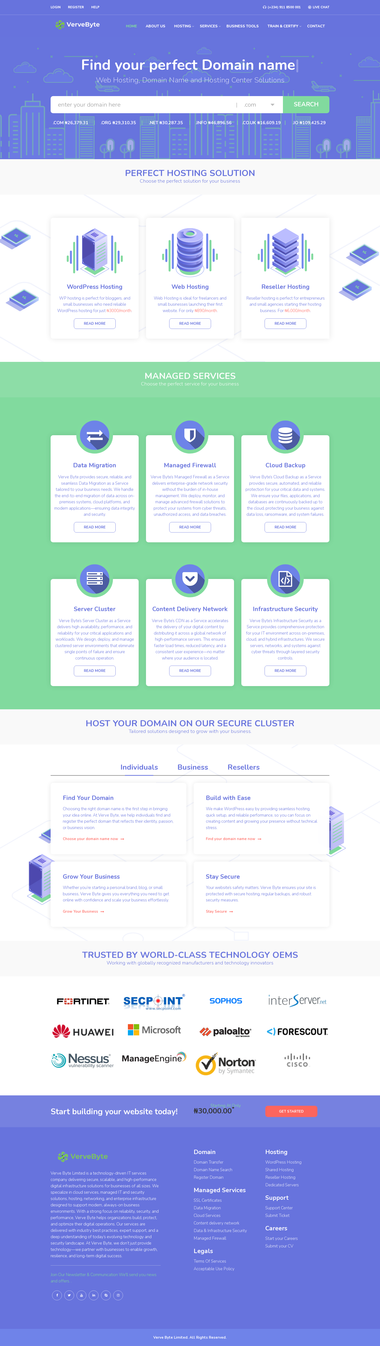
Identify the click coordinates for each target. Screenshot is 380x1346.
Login (56, 7)
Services (209, 26)
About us (155, 26)
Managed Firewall (210, 1238)
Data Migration (207, 1208)
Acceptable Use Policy (214, 1269)
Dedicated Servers (282, 1185)
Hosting (182, 26)
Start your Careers (281, 1238)
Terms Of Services (210, 1261)
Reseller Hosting (280, 1177)
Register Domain (209, 1177)
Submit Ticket (277, 1215)
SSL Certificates (208, 1200)
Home (131, 26)
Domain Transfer (208, 1162)
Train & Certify (283, 26)
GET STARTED (291, 1122)
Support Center (279, 1208)
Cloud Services (207, 1215)
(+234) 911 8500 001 (282, 7)
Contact (316, 26)
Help (95, 7)
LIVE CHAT (318, 7)
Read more (95, 332)
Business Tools (242, 26)
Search (306, 104)
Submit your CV (279, 1246)
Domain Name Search (213, 1170)
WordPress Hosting (283, 1162)
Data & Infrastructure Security (220, 1231)
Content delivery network (216, 1223)
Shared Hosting (279, 1170)
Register (76, 7)
